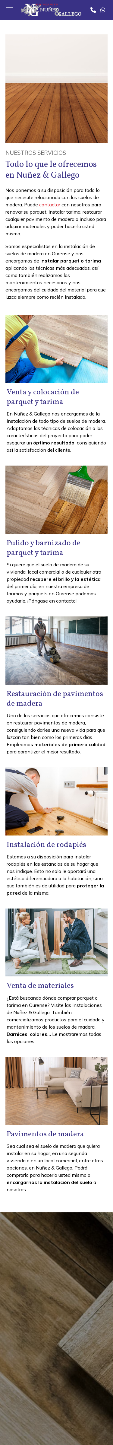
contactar (49, 205)
